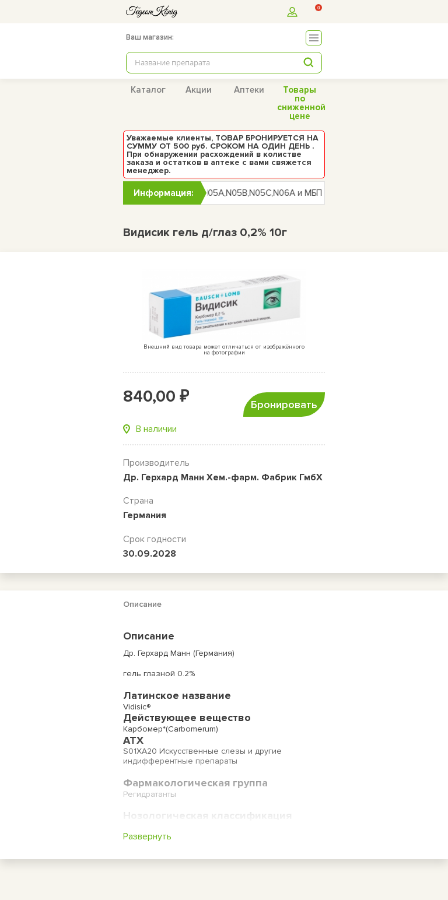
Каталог (148, 90)
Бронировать (284, 404)
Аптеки (249, 90)
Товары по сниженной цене (301, 103)
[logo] (151, 11)
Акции (199, 90)
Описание (142, 604)
